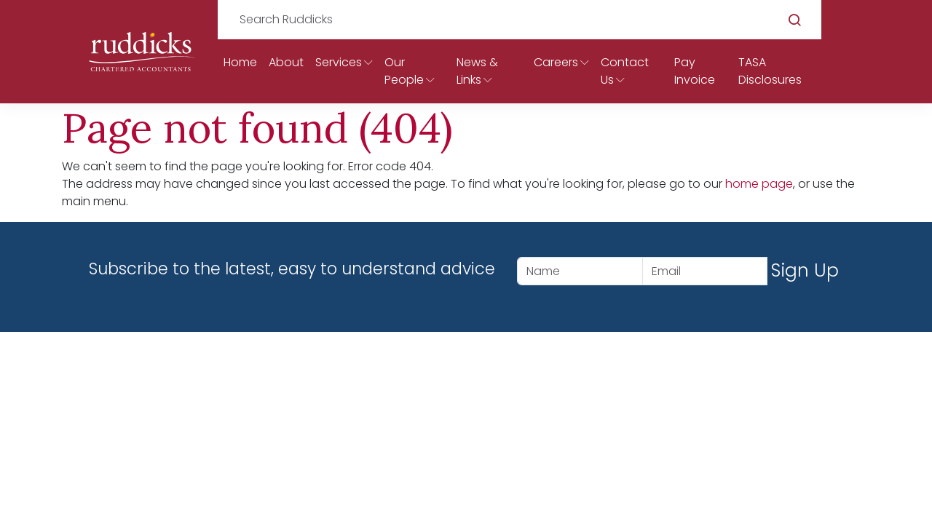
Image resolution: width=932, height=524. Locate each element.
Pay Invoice (694, 71)
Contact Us (625, 71)
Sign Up (805, 270)
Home (240, 62)
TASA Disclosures (770, 71)
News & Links (477, 71)
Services (338, 62)
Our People (404, 71)
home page (759, 183)
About (286, 62)
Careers (556, 62)
